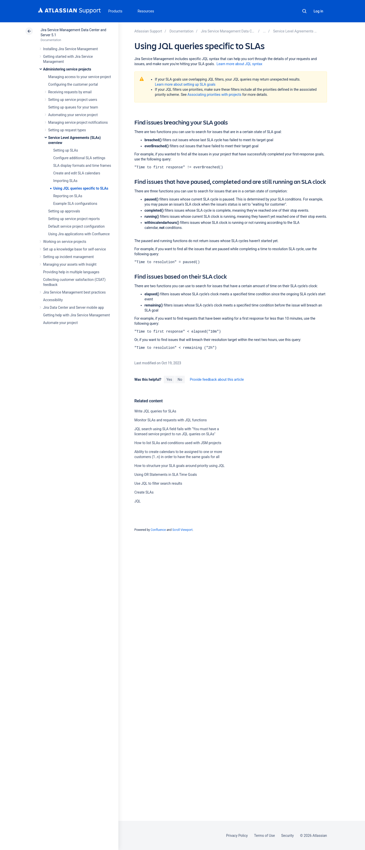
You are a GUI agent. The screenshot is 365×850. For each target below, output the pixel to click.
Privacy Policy (237, 836)
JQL (137, 501)
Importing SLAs (65, 181)
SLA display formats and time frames (82, 166)
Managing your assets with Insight (69, 264)
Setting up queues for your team (73, 107)
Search (304, 11)
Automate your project (60, 323)
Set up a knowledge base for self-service (74, 249)
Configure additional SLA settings (79, 158)
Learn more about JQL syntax (239, 64)
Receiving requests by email (70, 92)
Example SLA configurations (75, 204)
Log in (318, 11)
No (180, 379)
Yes (169, 379)
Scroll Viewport (182, 530)
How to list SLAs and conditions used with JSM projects (177, 443)
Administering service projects (67, 69)
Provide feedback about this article (217, 379)
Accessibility (53, 300)
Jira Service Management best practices (74, 292)
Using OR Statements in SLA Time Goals (165, 475)
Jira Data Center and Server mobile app (73, 307)
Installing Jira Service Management (70, 49)
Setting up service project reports (74, 219)
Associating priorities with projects (215, 95)
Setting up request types (67, 130)
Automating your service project (73, 115)
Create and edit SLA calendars (76, 173)
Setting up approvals (64, 211)
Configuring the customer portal (73, 84)
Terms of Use (264, 836)
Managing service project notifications (78, 122)
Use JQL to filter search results (158, 483)
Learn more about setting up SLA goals (185, 84)
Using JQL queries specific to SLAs (80, 188)
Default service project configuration (76, 226)
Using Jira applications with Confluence (79, 234)
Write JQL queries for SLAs (155, 411)
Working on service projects (64, 242)
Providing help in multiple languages (71, 272)
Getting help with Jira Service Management (76, 315)
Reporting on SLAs (67, 196)
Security (287, 836)
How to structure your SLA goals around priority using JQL (179, 466)
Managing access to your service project (79, 77)
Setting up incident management (68, 257)
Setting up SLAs (65, 150)
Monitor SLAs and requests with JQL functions (170, 420)
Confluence (158, 530)
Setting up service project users (72, 100)
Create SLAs (144, 492)
